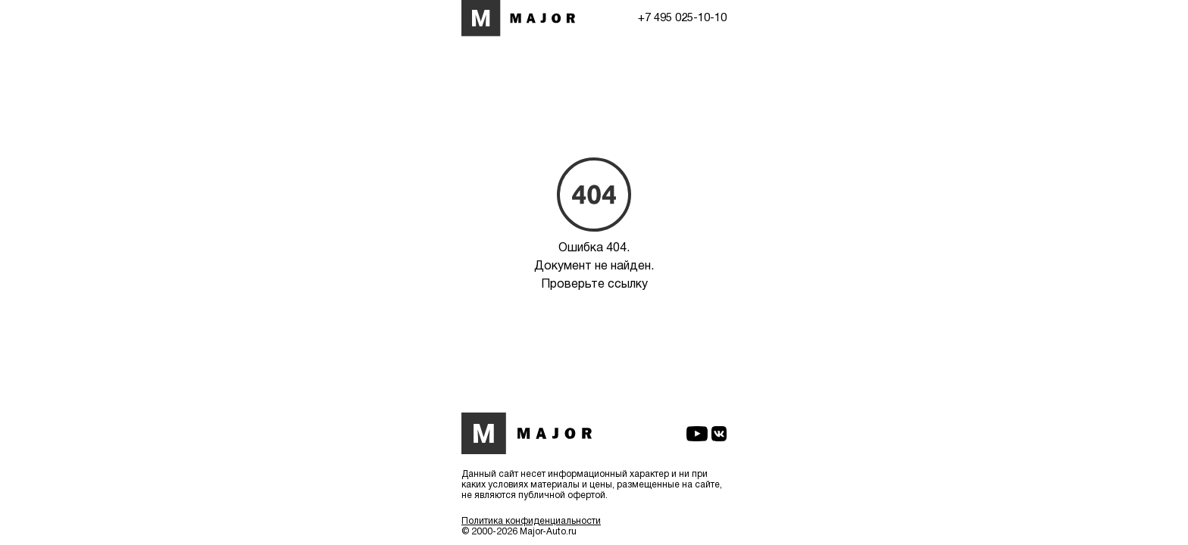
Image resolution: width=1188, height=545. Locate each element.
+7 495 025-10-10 (682, 18)
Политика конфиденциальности (531, 521)
